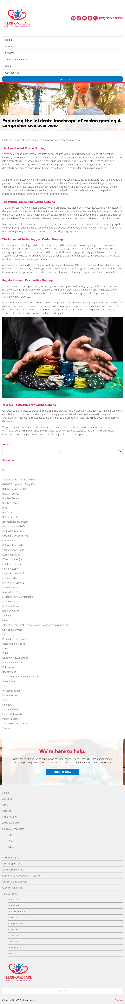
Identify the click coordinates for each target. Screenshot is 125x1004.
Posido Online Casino (13, 643)
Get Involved (12, 72)
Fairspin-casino (10, 568)
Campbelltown (16, 923)
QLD (10, 846)
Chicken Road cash (12, 545)
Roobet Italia (9, 671)
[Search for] (62, 451)
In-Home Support (11, 857)
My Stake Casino (11, 606)
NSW (11, 834)
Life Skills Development (14, 881)
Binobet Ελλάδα (11, 503)
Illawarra (13, 935)
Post (4, 648)
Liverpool (13, 941)
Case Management (12, 887)
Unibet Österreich (12, 714)
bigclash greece (10, 493)
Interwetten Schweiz (13, 582)
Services (9, 53)
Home (8, 39)
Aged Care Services (12, 869)
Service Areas (9, 893)
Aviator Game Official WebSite (18, 479)
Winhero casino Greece (14, 723)
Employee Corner (11, 564)
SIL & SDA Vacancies (16, 59)
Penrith (12, 953)
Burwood (13, 917)
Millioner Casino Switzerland (17, 596)
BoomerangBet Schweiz (15, 521)
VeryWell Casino (11, 718)
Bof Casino (8, 512)
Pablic (5, 634)
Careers (6, 810)
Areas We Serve (10, 822)
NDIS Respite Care (12, 863)
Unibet (6, 700)
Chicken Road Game (13, 550)
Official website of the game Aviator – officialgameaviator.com (35, 625)
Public (5, 653)
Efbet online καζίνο (12, 559)
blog (4, 507)
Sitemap (119, 1000)
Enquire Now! (62, 79)
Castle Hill (13, 929)
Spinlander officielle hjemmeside (20, 676)
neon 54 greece (10, 611)
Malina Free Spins (11, 592)
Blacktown (14, 905)
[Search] (120, 451)
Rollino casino (9, 667)
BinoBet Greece (10, 498)
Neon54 (6, 615)
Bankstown (14, 899)
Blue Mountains (16, 911)
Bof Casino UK (10, 517)
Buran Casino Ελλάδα (14, 526)
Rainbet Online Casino (14, 662)
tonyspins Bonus (11, 690)
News (5, 620)
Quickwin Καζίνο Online (15, 657)
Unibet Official (10, 709)
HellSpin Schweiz (11, 578)
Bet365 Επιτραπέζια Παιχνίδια (19, 484)
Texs (4, 686)
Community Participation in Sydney (21, 875)
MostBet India (10, 601)
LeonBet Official (11, 587)
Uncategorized (10, 695)
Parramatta (14, 947)
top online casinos (68, 168)
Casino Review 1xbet (13, 531)
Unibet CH (7, 704)
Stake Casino (9, 681)
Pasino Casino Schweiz (14, 639)
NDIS (8, 66)
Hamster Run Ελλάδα (13, 573)
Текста (6, 728)
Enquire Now (62, 771)
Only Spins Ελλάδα (12, 629)
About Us (10, 46)
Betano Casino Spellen (14, 489)
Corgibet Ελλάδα (11, 554)
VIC (10, 840)
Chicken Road (9, 540)
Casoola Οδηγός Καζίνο (15, 535)
